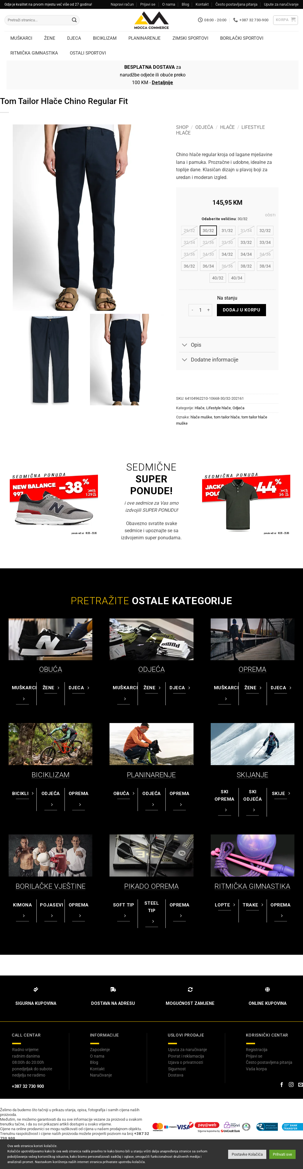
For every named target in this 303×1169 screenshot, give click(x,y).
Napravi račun (122, 4)
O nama (168, 4)
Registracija (256, 1049)
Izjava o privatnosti (185, 1062)
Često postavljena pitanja (269, 1062)
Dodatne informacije (208, 360)
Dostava (175, 1075)
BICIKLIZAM (51, 775)
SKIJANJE (252, 775)
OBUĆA (50, 669)
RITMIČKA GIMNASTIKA (252, 886)
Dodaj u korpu (241, 310)
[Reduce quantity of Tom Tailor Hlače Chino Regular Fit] (192, 310)
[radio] (189, 230)
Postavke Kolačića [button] (247, 1154)
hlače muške (201, 417)
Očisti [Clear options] (270, 215)
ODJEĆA (151, 669)
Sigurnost (177, 1068)
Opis (190, 345)
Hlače (227, 127)
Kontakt (202, 4)
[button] (285, 20)
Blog (185, 4)
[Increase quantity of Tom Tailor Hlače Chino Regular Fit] (208, 310)
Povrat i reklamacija (186, 1056)
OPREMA (252, 669)
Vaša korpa (256, 1068)
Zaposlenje (100, 1049)
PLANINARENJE (151, 775)
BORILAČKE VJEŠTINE (51, 886)
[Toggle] (185, 345)
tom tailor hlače (227, 417)
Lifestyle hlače (218, 408)
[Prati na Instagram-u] (291, 1085)
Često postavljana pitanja (236, 4)
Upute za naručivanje (281, 4)
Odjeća (204, 127)
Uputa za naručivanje (187, 1049)
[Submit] (74, 20)
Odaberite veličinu (219, 219)
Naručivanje (101, 1075)
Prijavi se (147, 4)
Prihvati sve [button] (282, 1154)
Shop (182, 127)
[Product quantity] (200, 310)
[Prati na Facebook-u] (281, 1085)
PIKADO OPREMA (151, 886)
